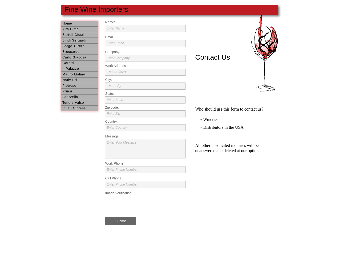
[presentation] (141, 205)
